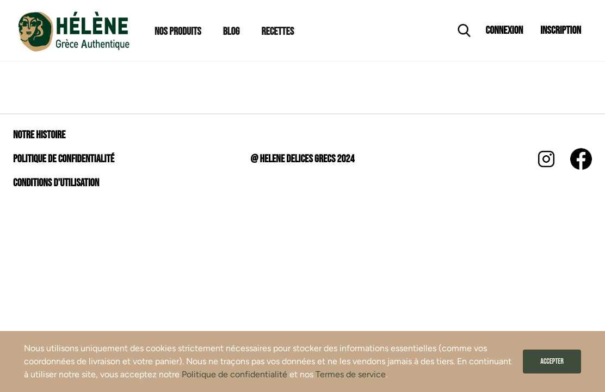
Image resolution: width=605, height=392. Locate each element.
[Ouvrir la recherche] (464, 30)
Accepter (552, 361)
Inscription (560, 30)
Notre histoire (39, 135)
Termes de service (351, 374)
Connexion (504, 30)
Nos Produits (178, 31)
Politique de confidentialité (234, 374)
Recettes (277, 31)
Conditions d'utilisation (56, 182)
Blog (231, 31)
